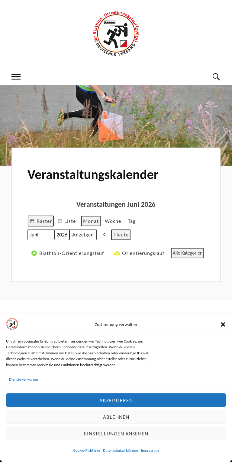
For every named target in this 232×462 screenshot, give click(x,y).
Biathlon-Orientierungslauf (67, 253)
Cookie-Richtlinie (86, 450)
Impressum (150, 450)
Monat (91, 221)
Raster (40, 222)
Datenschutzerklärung (120, 450)
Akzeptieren (116, 400)
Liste (66, 222)
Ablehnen (116, 417)
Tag (132, 221)
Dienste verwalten (23, 379)
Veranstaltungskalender (92, 174)
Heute (121, 234)
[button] (223, 324)
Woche (113, 221)
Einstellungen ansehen (116, 433)
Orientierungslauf (138, 253)
